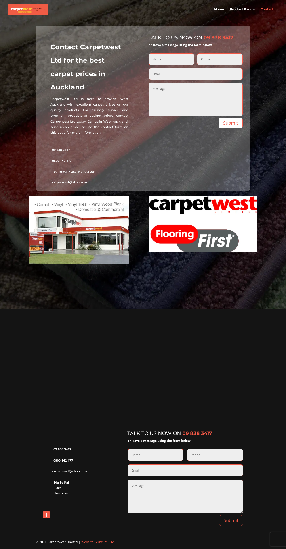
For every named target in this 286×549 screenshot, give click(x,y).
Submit (230, 123)
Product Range (242, 9)
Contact (267, 9)
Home (219, 9)
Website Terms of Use (97, 542)
